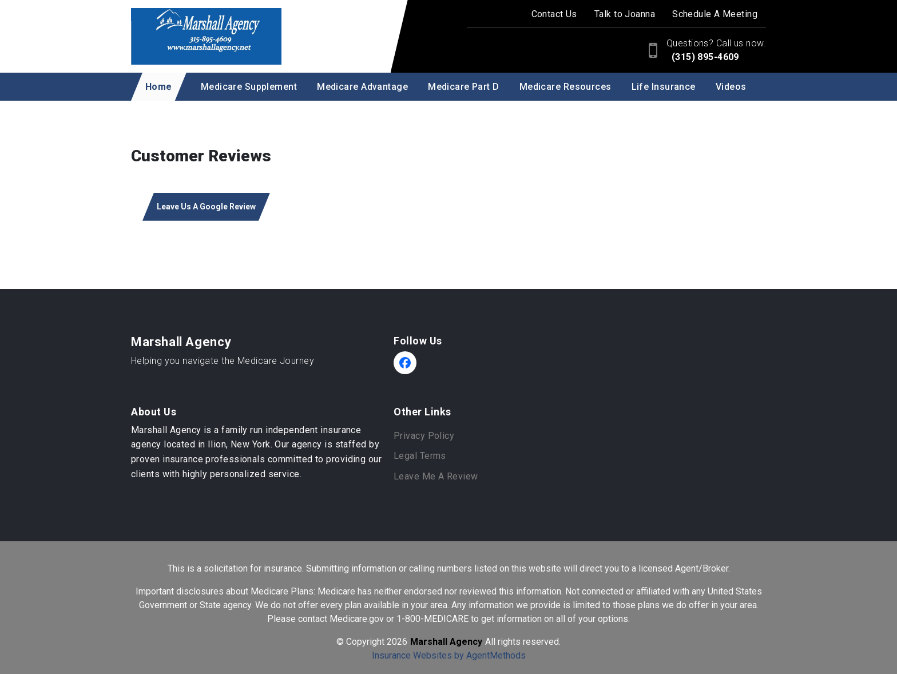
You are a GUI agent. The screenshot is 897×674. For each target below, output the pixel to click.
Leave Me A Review (436, 476)
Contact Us (554, 14)
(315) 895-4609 (704, 56)
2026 (397, 641)
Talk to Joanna (624, 14)
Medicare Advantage (362, 86)
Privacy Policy (424, 435)
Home (158, 86)
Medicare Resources (565, 86)
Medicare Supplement (249, 86)
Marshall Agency (181, 342)
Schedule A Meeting (714, 14)
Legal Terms (420, 455)
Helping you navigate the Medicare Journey (222, 360)
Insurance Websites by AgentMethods (449, 655)
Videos (731, 86)
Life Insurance (664, 86)
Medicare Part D (463, 86)
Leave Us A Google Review (206, 206)
